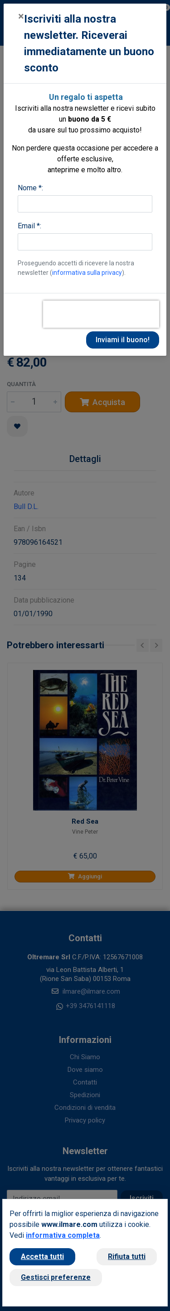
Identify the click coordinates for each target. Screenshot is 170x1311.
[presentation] (101, 314)
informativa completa (63, 1235)
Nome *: (30, 188)
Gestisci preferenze (56, 1277)
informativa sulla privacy (87, 272)
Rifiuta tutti (127, 1256)
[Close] (21, 16)
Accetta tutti (42, 1256)
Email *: (29, 226)
